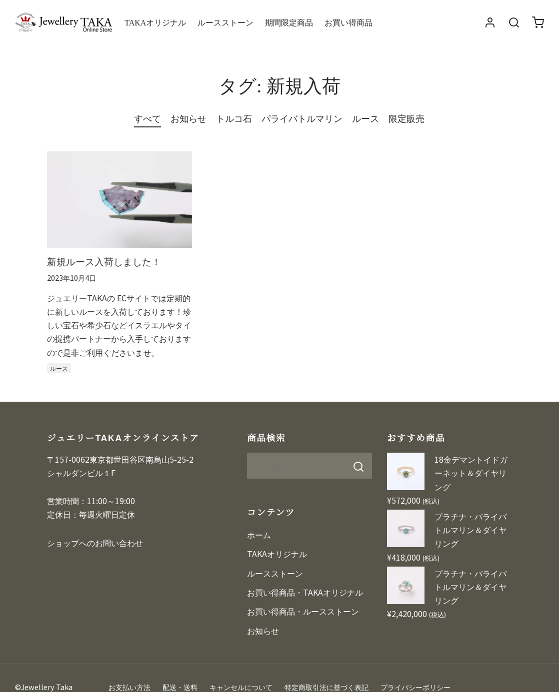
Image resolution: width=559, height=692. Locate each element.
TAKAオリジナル (155, 22)
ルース (365, 118)
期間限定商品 (289, 22)
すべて (147, 118)
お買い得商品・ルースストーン (303, 611)
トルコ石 (234, 118)
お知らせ (188, 118)
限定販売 (406, 118)
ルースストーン (226, 22)
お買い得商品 (348, 22)
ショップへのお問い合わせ (95, 543)
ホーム (259, 535)
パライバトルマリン (302, 118)
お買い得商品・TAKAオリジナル (305, 592)
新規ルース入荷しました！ (104, 261)
